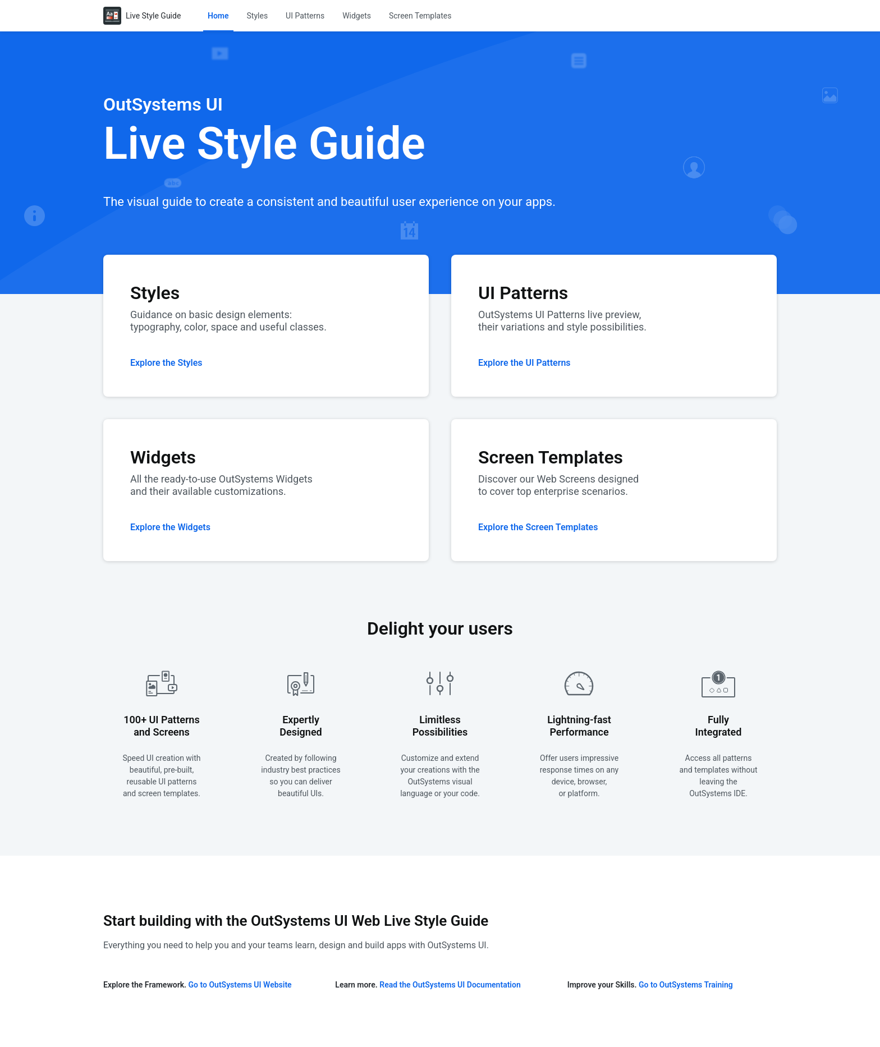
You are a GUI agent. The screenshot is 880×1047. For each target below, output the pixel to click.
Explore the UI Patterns (524, 362)
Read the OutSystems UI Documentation (449, 984)
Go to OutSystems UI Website (240, 984)
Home (218, 15)
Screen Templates (420, 15)
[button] (218, 15)
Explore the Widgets (170, 527)
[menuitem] (218, 15)
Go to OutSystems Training (686, 984)
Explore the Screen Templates (538, 527)
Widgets (356, 15)
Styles (257, 15)
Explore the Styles (166, 362)
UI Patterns (305, 15)
